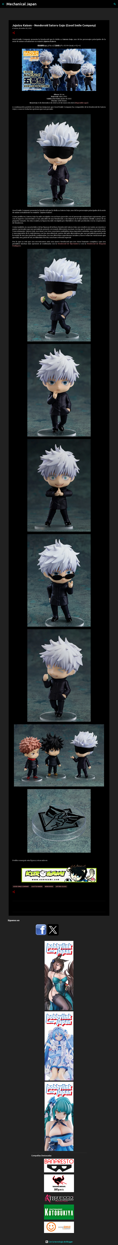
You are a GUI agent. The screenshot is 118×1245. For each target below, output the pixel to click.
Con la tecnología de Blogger (59, 1242)
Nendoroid (49, 886)
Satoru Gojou (61, 886)
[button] (13, 33)
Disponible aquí (81, 103)
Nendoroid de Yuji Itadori (68, 244)
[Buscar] (114, 4)
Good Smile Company (21, 886)
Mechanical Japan (21, 4)
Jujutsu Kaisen (36, 886)
